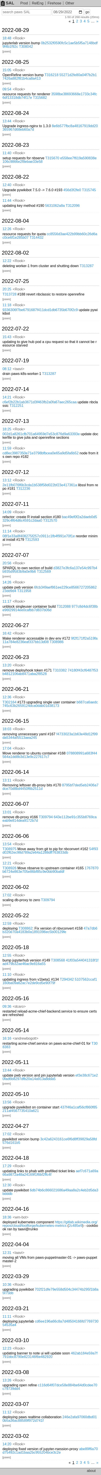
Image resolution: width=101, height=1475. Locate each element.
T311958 (24, 591)
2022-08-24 (15, 113)
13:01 (6, 812)
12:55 (6, 955)
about (91, 1471)
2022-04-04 (15, 1244)
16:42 (6, 633)
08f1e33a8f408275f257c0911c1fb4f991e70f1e (38, 536)
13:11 (6, 780)
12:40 (6, 185)
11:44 (6, 200)
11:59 (6, 448)
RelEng (37, 3)
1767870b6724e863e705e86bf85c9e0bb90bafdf (50, 869)
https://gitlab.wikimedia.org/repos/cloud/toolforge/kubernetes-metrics (49, 1223)
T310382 (60, 670)
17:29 (6, 1166)
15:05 (6, 70)
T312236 (23, 488)
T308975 (9, 849)
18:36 (6, 1217)
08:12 (6, 369)
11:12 (6, 1412)
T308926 (9, 868)
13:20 (6, 665)
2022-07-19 (15, 360)
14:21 (6, 397)
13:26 (6, 1380)
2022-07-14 (15, 389)
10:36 (6, 1284)
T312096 (73, 205)
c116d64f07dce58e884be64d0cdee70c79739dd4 (49, 1387)
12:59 (6, 923)
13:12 (6, 480)
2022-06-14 (15, 772)
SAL (7, 3)
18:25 (6, 429)
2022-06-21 (15, 689)
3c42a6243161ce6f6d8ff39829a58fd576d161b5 (49, 1141)
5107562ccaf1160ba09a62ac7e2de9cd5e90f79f (49, 981)
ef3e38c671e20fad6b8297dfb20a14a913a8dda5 (50, 1077)
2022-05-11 (15, 1062)
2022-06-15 (15, 721)
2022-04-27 (15, 1126)
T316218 (51, 75)
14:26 (6, 582)
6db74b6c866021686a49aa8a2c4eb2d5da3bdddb (50, 1192)
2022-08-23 (15, 145)
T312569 (44, 571)
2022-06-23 (15, 657)
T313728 (9, 294)
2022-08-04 (15, 221)
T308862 (25, 928)
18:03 (6, 729)
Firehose (54, 3)
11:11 (6, 1316)
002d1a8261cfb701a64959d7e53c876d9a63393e (41, 434)
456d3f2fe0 (72, 190)
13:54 (6, 844)
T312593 (32, 539)
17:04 (6, 748)
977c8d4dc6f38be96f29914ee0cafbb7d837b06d (50, 608)
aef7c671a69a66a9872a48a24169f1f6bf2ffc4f (50, 1172)
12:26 (6, 229)
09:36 (6, 1006)
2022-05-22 (15, 915)
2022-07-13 (15, 421)
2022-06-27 (15, 625)
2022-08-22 (15, 177)
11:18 (6, 305)
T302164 (9, 702)
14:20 (6, 1444)
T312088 (64, 606)
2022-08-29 (15, 30)
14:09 (6, 512)
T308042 (26, 46)
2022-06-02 (15, 887)
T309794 (46, 817)
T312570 (50, 520)
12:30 (6, 1185)
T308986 (56, 642)
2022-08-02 (15, 253)
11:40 (6, 153)
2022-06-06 (15, 836)
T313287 (86, 266)
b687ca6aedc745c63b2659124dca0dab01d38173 (50, 704)
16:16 (6, 1038)
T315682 (40, 97)
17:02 (6, 895)
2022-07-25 (15, 281)
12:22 (6, 261)
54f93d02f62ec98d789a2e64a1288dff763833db (50, 850)
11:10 (6, 974)
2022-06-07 (15, 804)
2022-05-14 (15, 1030)
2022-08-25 (15, 62)
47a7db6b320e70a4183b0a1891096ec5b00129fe (49, 930)
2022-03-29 (15, 1276)
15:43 (6, 337)
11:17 (6, 601)
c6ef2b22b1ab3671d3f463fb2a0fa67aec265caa (39, 402)
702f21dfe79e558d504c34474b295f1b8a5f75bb (50, 1291)
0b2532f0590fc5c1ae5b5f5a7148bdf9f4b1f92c (50, 44)
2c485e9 (75, 1225)
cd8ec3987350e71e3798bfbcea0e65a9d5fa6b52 (40, 453)
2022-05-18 (15, 947)
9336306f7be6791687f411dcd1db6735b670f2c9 (40, 310)
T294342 (67, 979)
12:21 (6, 863)
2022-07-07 (15, 555)
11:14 (6, 531)
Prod (24, 3)
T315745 (89, 190)
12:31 (6, 1253)
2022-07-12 (15, 472)
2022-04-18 (15, 1158)
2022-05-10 (15, 1094)
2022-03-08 (15, 1372)
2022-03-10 (15, 1340)
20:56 (6, 563)
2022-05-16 (15, 998)
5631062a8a (55, 205)
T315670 (52, 158)
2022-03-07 (15, 1404)
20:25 (6, 289)
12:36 (6, 697)
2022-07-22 (15, 328)
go (87, 12)
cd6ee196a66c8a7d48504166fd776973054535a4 (50, 1323)
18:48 (6, 38)
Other (69, 3)
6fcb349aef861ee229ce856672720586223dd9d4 (49, 589)
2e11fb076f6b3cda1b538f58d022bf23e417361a (39, 485)
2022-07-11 (15, 504)
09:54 (6, 89)
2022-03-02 (15, 1436)
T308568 (58, 960)
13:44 (6, 121)
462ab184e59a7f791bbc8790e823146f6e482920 (49, 1355)
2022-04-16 (15, 1209)
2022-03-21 (15, 1308)
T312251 (16, 405)
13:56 (6, 1102)
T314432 (37, 237)
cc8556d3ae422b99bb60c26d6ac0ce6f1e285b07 (49, 235)
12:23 (6, 1348)
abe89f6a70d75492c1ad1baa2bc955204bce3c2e (50, 1450)
